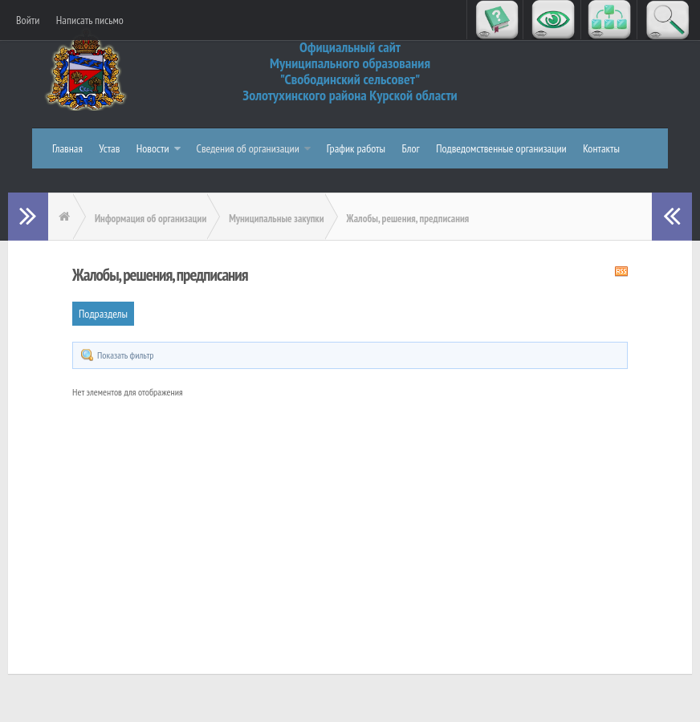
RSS (621, 271)
